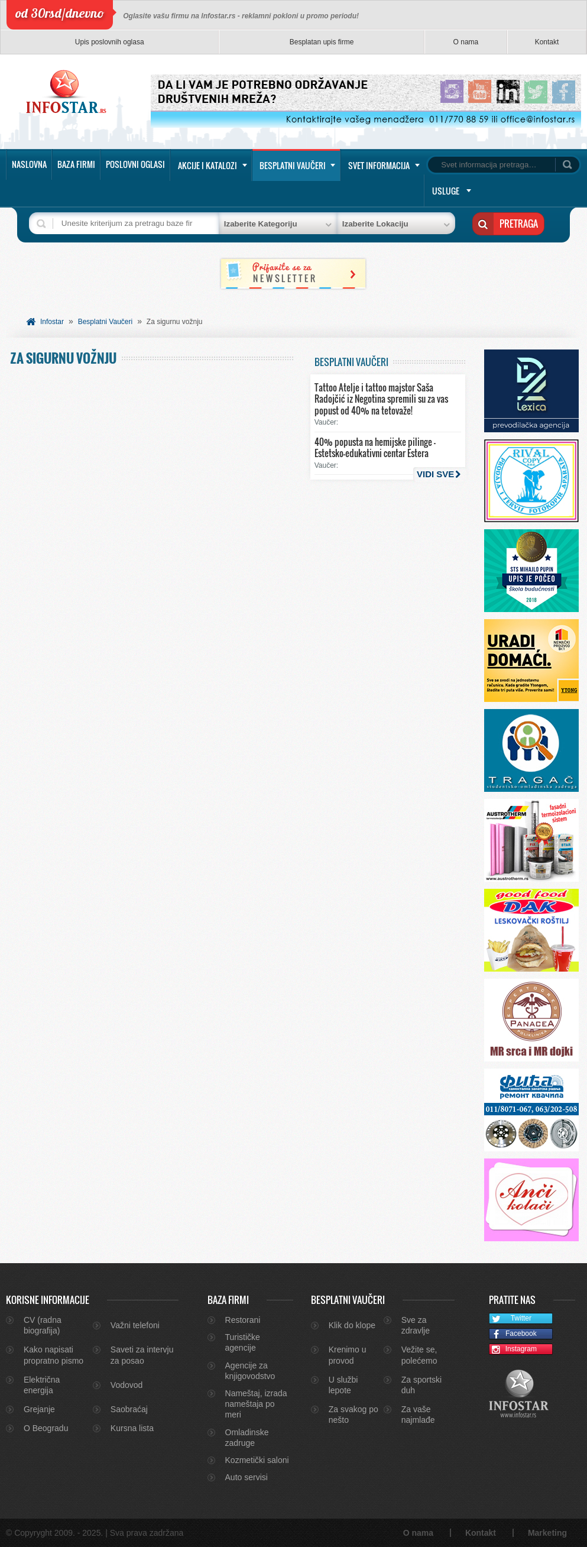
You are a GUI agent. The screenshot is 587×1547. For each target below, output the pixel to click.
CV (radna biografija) (42, 1325)
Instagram (513, 1350)
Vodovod (127, 1385)
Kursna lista (132, 1428)
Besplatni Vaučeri (105, 322)
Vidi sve (435, 474)
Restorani (243, 1320)
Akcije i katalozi (207, 165)
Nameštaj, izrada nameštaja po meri (256, 1404)
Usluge (445, 191)
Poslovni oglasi (135, 164)
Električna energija (42, 1385)
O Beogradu (46, 1428)
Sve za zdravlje (415, 1325)
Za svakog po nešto (353, 1414)
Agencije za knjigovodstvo (250, 1371)
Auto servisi (246, 1477)
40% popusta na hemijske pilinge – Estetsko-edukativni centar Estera (375, 447)
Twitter (510, 1319)
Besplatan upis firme (322, 42)
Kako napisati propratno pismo (53, 1355)
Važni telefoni (135, 1325)
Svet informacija (379, 165)
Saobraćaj (129, 1409)
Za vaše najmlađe (418, 1414)
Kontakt (547, 42)
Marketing (547, 1533)
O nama (466, 42)
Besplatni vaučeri (293, 165)
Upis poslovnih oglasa (109, 42)
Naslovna (29, 164)
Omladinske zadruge (247, 1438)
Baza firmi (76, 164)
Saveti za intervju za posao (142, 1355)
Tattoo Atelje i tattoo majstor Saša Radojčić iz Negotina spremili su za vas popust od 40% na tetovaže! (381, 399)
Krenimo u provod (348, 1355)
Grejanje (39, 1409)
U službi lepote (343, 1385)
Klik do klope (352, 1325)
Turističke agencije (242, 1342)
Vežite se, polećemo (419, 1355)
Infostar (52, 322)
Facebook (512, 1334)
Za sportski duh (421, 1385)
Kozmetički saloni (257, 1460)
